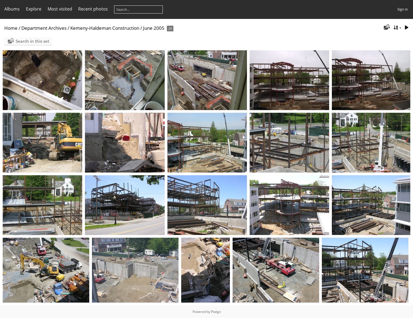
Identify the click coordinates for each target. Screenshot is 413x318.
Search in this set (32, 41)
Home (11, 28)
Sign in (402, 9)
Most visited (60, 9)
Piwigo (216, 311)
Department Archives (44, 28)
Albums (12, 9)
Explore (33, 9)
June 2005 (153, 28)
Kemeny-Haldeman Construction (104, 28)
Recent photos (93, 9)
